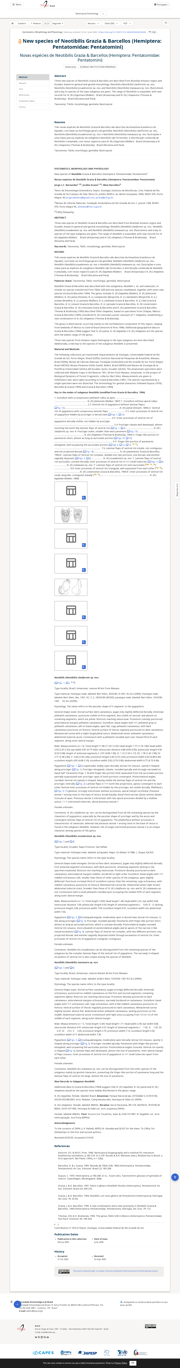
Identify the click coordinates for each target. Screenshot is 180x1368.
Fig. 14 (88, 450)
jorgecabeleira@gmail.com (80, 196)
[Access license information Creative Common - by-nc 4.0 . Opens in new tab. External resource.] (64, 1271)
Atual (46, 23)
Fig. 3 (81, 919)
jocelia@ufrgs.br (105, 196)
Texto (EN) (109, 23)
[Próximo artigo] (58, 23)
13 (121, 413)
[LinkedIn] (42, 1336)
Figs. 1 (59, 682)
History (22, 106)
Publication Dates (26, 100)
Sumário (22, 23)
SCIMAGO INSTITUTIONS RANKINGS (98, 66)
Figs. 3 (80, 457)
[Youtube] (48, 1336)
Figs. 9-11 (60, 790)
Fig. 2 (80, 782)
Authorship (70, 66)
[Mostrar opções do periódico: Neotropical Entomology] (103, 13)
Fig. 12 (59, 406)
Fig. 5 (85, 1042)
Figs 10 (119, 437)
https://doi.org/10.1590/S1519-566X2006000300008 (122, 32)
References (24, 94)
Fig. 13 (132, 430)
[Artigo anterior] (35, 23)
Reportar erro (177, 489)
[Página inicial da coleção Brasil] (21, 1330)
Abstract (23, 76)
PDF (125, 23)
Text (21, 88)
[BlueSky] (36, 1336)
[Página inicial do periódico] (12, 23)
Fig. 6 (70, 1049)
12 (121, 443)
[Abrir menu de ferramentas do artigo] (17, 1265)
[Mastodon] (39, 1336)
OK (133, 1363)
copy (152, 32)
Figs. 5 (153, 460)
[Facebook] (45, 1336)
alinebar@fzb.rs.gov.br (90, 205)
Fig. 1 (115, 427)
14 (128, 437)
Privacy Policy (121, 1363)
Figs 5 (113, 443)
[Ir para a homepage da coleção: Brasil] (76, 4)
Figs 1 (112, 413)
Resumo (91, 23)
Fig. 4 (79, 930)
